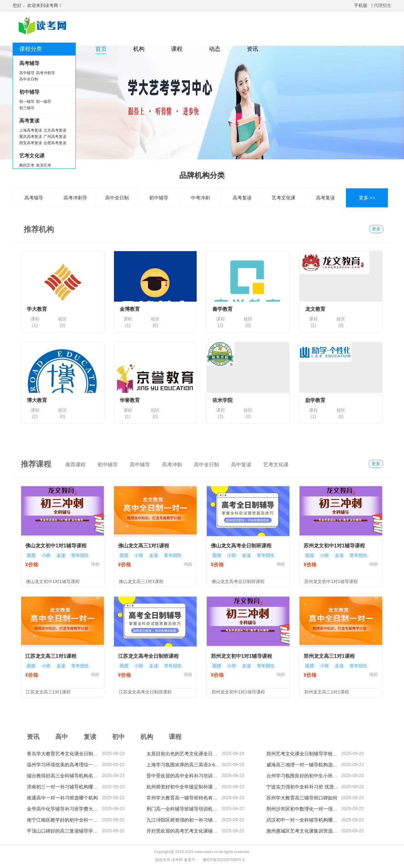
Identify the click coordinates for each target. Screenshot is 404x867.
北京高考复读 (55, 130)
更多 (376, 228)
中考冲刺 (200, 197)
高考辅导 (33, 197)
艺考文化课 (283, 197)
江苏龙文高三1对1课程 (50, 656)
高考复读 (242, 197)
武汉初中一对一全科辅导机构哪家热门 (306, 820)
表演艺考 (43, 165)
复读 (90, 736)
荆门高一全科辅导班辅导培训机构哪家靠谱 (191, 808)
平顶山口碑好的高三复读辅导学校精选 (67, 831)
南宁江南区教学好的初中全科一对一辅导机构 (74, 820)
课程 (176, 49)
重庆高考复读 (30, 136)
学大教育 (37, 309)
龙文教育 (315, 309)
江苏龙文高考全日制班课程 (148, 656)
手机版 (360, 5)
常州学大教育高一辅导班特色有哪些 (184, 797)
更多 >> (367, 197)
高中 (61, 736)
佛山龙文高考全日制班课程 (241, 545)
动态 (214, 49)
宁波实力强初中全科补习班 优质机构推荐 (309, 786)
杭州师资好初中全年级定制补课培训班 (186, 786)
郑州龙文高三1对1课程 (329, 656)
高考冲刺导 (45, 73)
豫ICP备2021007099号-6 (224, 860)
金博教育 (130, 309)
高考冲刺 (172, 464)
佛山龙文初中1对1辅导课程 (55, 545)
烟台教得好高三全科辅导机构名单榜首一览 (72, 775)
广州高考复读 (55, 136)
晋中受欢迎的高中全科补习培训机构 (184, 775)
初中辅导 (158, 197)
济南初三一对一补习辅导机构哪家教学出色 (72, 786)
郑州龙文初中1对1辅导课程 (241, 656)
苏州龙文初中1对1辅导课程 (334, 545)
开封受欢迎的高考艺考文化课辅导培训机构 (191, 831)
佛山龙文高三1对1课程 (143, 545)
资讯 (252, 49)
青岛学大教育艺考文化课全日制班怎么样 (69, 753)
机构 (139, 49)
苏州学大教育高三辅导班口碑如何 (301, 797)
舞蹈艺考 (26, 165)
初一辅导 (26, 101)
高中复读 (241, 464)
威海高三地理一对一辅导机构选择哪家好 (309, 764)
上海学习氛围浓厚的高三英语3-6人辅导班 (190, 764)
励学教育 (315, 400)
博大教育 (37, 400)
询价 (95, 564)
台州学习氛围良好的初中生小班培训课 (306, 775)
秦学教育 (222, 309)
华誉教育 (130, 400)
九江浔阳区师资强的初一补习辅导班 (184, 820)
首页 (101, 49)
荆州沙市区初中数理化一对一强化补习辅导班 (313, 808)
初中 (118, 736)
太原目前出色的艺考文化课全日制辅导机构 (191, 753)
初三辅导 (26, 108)
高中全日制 (28, 79)
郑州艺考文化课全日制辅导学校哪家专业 (309, 753)
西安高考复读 (30, 143)
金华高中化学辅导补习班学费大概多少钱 (69, 808)
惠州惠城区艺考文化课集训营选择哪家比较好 (313, 831)
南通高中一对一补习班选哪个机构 (62, 797)
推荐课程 (75, 464)
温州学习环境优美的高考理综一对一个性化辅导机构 (81, 764)
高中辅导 (26, 73)
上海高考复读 (30, 130)
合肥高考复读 (55, 143)
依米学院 (222, 400)
